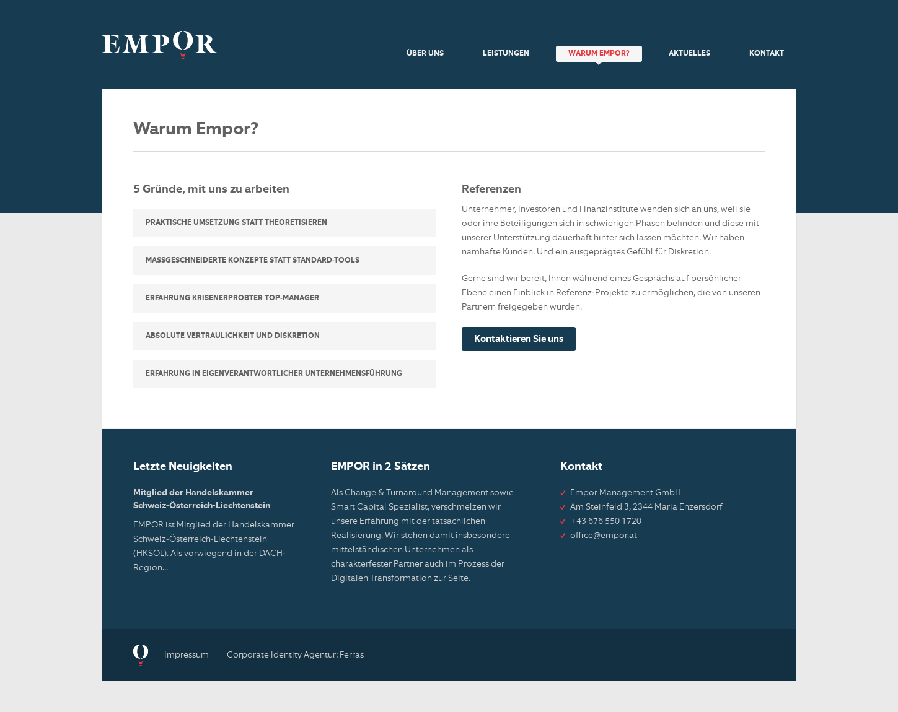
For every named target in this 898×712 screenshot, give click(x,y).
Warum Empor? (599, 54)
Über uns (425, 54)
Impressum (186, 655)
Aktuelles (689, 54)
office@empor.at (603, 535)
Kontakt (766, 54)
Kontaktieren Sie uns (518, 339)
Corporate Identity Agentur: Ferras (295, 655)
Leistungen (506, 54)
